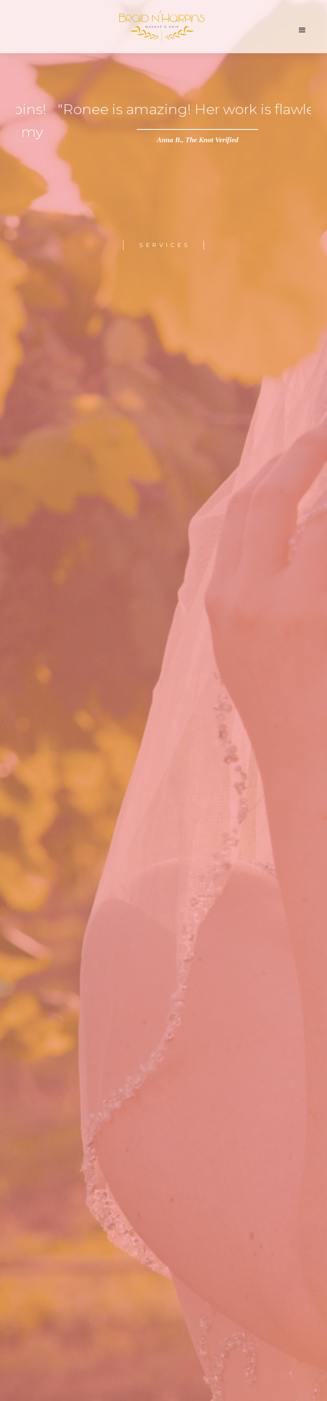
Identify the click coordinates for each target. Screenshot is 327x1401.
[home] (160, 33)
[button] (302, 30)
